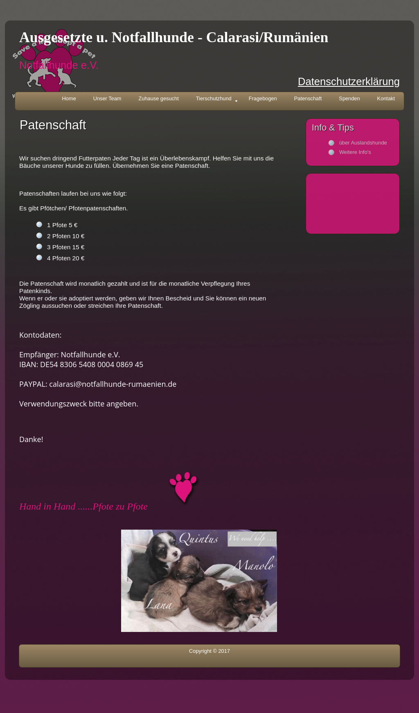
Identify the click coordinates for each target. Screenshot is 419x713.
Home (69, 98)
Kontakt (386, 98)
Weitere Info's (355, 152)
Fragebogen (263, 98)
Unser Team (107, 98)
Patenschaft (308, 98)
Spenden (349, 98)
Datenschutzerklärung (349, 81)
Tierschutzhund (217, 99)
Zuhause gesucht (159, 98)
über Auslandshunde (363, 143)
